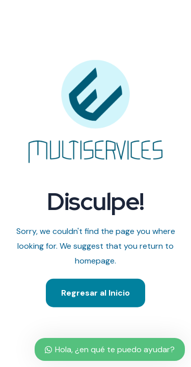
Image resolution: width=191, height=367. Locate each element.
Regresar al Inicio (95, 292)
